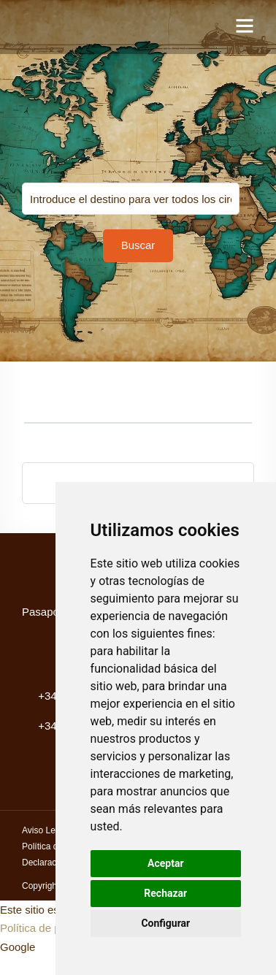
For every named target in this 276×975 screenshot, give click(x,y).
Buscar (138, 245)
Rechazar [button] (165, 893)
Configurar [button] (165, 923)
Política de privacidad (52, 928)
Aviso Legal (44, 830)
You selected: (130, 199)
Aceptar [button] (165, 863)
